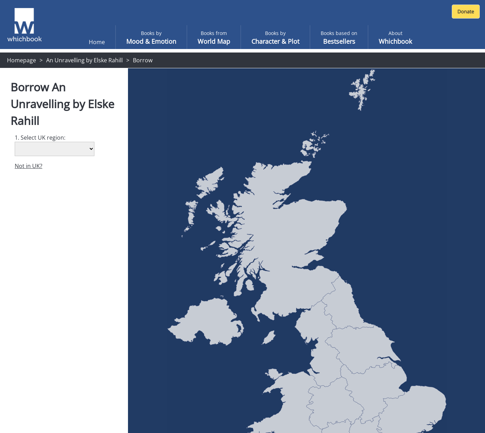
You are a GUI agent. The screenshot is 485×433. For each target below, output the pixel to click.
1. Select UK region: (40, 137)
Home (97, 42)
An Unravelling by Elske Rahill (84, 60)
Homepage (21, 60)
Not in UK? (28, 166)
